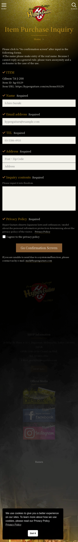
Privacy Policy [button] (13, 524)
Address (18, 151)
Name (17, 95)
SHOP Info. (39, 369)
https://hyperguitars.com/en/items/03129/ (40, 86)
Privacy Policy (23, 219)
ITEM (10, 72)
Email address (23, 114)
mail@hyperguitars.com (38, 260)
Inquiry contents (25, 177)
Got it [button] (33, 533)
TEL (15, 132)
